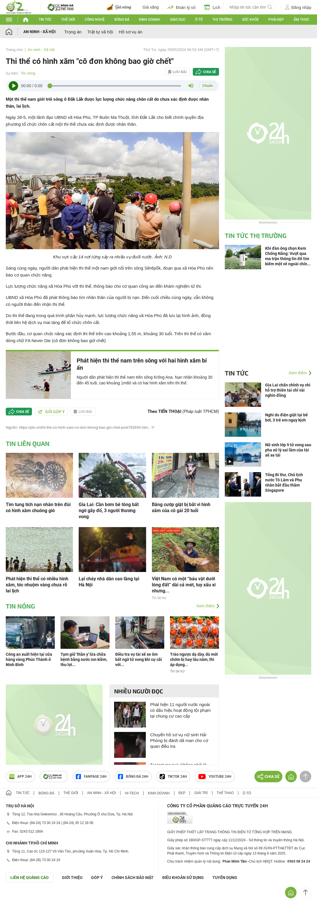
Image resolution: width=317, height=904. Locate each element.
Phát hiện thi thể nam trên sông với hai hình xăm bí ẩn (142, 364)
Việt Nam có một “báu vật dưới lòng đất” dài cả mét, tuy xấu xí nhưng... (184, 585)
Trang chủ (14, 49)
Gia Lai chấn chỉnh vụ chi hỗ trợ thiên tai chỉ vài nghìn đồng (287, 390)
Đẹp (182, 793)
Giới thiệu (72, 877)
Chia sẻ (209, 72)
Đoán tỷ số (181, 7)
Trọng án (73, 31)
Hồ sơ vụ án (130, 31)
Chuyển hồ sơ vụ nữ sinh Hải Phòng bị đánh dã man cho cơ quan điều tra (179, 740)
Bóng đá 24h (133, 776)
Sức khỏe (250, 20)
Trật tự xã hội (100, 31)
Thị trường (222, 20)
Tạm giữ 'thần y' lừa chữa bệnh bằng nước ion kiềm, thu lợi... (84, 659)
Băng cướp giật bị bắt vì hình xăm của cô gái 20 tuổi (181, 507)
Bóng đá (121, 20)
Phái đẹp (276, 20)
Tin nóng (28, 73)
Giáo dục (178, 20)
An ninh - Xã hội (39, 31)
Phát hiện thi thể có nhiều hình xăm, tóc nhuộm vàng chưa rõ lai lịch (37, 585)
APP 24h (20, 776)
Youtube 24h (214, 776)
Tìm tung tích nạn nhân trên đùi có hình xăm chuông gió (38, 507)
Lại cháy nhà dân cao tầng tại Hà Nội (109, 582)
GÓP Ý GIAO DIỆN (17, 896)
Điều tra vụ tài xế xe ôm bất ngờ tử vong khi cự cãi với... (138, 659)
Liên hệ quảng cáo (29, 877)
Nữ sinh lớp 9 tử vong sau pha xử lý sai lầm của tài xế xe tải (288, 450)
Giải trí (200, 793)
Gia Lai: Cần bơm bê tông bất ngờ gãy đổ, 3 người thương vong (109, 510)
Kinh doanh (149, 20)
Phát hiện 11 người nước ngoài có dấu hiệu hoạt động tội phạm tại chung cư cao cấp (180, 710)
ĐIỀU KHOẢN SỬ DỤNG (183, 877)
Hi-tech (132, 793)
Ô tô (199, 20)
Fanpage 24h (91, 776)
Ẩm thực (301, 20)
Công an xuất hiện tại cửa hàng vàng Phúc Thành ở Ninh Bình (29, 659)
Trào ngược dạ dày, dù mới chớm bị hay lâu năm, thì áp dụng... (194, 659)
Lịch (212, 7)
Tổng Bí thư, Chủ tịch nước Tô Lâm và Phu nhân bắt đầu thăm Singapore (284, 482)
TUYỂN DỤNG (224, 877)
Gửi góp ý (51, 411)
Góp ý (97, 877)
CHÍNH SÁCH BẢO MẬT (133, 877)
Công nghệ (95, 20)
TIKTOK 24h (173, 776)
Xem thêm (205, 606)
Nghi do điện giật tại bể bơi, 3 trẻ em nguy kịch (286, 417)
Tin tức (45, 20)
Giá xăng (151, 7)
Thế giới (68, 20)
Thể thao (225, 793)
